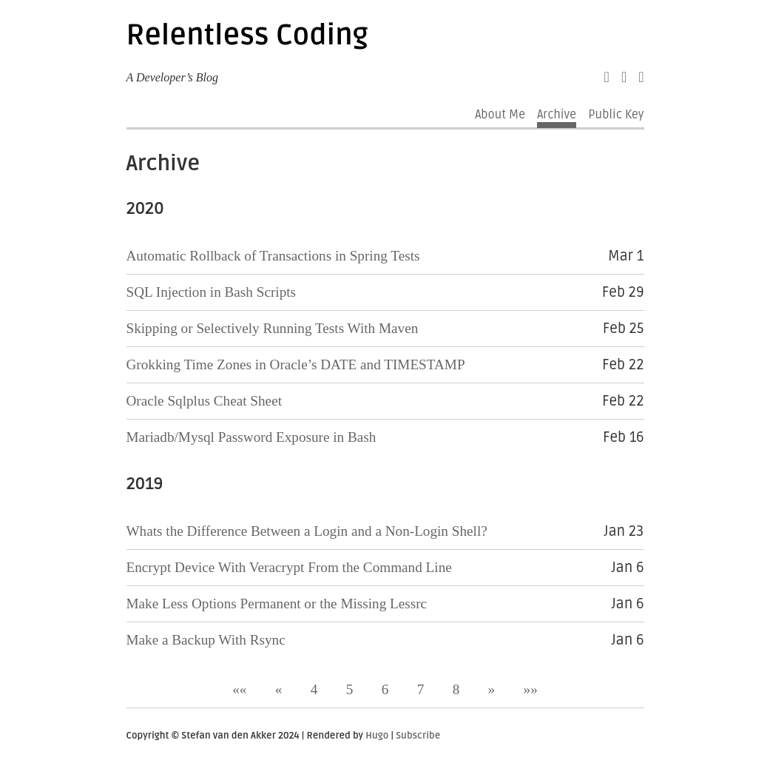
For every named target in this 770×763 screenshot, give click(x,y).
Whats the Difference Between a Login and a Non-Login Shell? (306, 531)
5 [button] (350, 689)
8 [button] (456, 689)
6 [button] (385, 689)
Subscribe (418, 736)
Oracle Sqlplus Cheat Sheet (204, 401)
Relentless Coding (247, 36)
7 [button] (421, 689)
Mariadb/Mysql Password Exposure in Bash (251, 437)
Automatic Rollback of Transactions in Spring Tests (273, 255)
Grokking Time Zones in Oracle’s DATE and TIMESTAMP (295, 364)
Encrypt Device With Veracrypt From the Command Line (289, 567)
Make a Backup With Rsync (206, 640)
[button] (239, 689)
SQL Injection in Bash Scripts (211, 292)
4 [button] (314, 689)
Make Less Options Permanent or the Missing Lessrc (277, 603)
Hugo (376, 736)
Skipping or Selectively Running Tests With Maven (272, 328)
